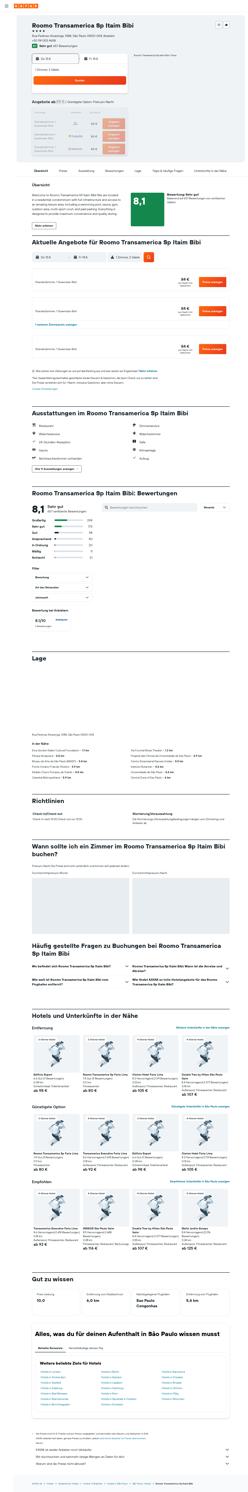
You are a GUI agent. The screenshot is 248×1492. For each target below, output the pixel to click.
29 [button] (108, 132)
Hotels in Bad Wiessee (54, 1400)
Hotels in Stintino (172, 1394)
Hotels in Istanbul (111, 1384)
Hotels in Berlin (110, 1378)
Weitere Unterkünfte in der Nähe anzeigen (203, 1034)
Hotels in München (173, 1405)
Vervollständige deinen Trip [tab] (86, 1354)
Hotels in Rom (109, 1400)
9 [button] (118, 104)
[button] (6, 6)
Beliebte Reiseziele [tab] (50, 1354)
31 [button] (61, 141)
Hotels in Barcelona (173, 1378)
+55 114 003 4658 (44, 40)
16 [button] (117, 113)
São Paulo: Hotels (141, 1490)
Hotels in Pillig (170, 1400)
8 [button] (108, 104)
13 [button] (89, 113)
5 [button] (80, 104)
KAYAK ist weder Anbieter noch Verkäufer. (133, 1456)
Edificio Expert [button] (43, 1081)
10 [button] (62, 113)
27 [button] (89, 132)
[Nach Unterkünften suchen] (7, 26)
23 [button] (117, 123)
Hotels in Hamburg (112, 1394)
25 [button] (71, 132)
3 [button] (62, 104)
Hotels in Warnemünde (54, 1405)
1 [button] (108, 95)
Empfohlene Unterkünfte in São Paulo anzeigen (200, 1188)
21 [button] (99, 123)
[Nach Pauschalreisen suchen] (7, 42)
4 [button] (71, 104)
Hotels (50, 1490)
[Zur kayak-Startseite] (26, 6)
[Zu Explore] (7, 53)
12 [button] (80, 113)
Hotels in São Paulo (117, 1490)
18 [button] (71, 123)
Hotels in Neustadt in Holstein (118, 1405)
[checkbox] (51, 630)
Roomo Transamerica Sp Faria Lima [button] (105, 1081)
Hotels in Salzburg (51, 1394)
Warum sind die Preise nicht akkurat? (133, 1470)
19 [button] (80, 123)
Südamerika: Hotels (68, 1490)
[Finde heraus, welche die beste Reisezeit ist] (7, 70)
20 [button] (90, 123)
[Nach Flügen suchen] (7, 18)
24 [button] (62, 132)
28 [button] (99, 132)
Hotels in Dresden (172, 1384)
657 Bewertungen (65, 46)
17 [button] (61, 123)
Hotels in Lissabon (111, 1389)
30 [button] (118, 132)
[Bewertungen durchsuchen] (152, 513)
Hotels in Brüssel (172, 1389)
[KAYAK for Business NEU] (7, 78)
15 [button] (108, 113)
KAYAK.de (37, 1490)
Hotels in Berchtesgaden (55, 1411)
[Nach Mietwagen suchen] (7, 34)
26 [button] (80, 132)
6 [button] (90, 104)
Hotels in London (51, 1378)
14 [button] (99, 113)
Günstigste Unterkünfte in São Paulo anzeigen (200, 1113)
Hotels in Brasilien (92, 1490)
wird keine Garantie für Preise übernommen (123, 1444)
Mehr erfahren (148, 377)
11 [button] (71, 113)
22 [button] (108, 123)
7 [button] (99, 104)
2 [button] (118, 95)
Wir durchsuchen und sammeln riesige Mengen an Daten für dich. (133, 1463)
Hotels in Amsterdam (53, 1384)
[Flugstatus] (7, 61)
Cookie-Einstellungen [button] (45, 395)
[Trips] (7, 89)
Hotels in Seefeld (51, 1389)
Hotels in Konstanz (112, 1411)
